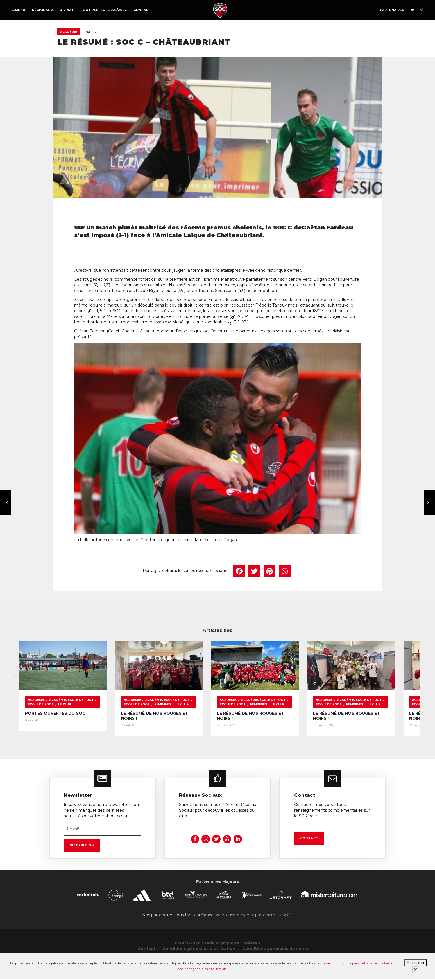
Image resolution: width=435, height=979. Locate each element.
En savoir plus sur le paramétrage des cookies (355, 963)
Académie (68, 32)
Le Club (190, 726)
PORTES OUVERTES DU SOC (55, 735)
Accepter (416, 962)
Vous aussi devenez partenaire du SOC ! (254, 934)
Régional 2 (42, 10)
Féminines (171, 726)
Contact (142, 10)
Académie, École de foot (71, 722)
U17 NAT (67, 10)
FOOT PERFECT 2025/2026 (104, 10)
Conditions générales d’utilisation (201, 969)
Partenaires (392, 10)
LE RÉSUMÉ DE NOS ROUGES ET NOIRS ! (202, 735)
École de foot (111, 722)
